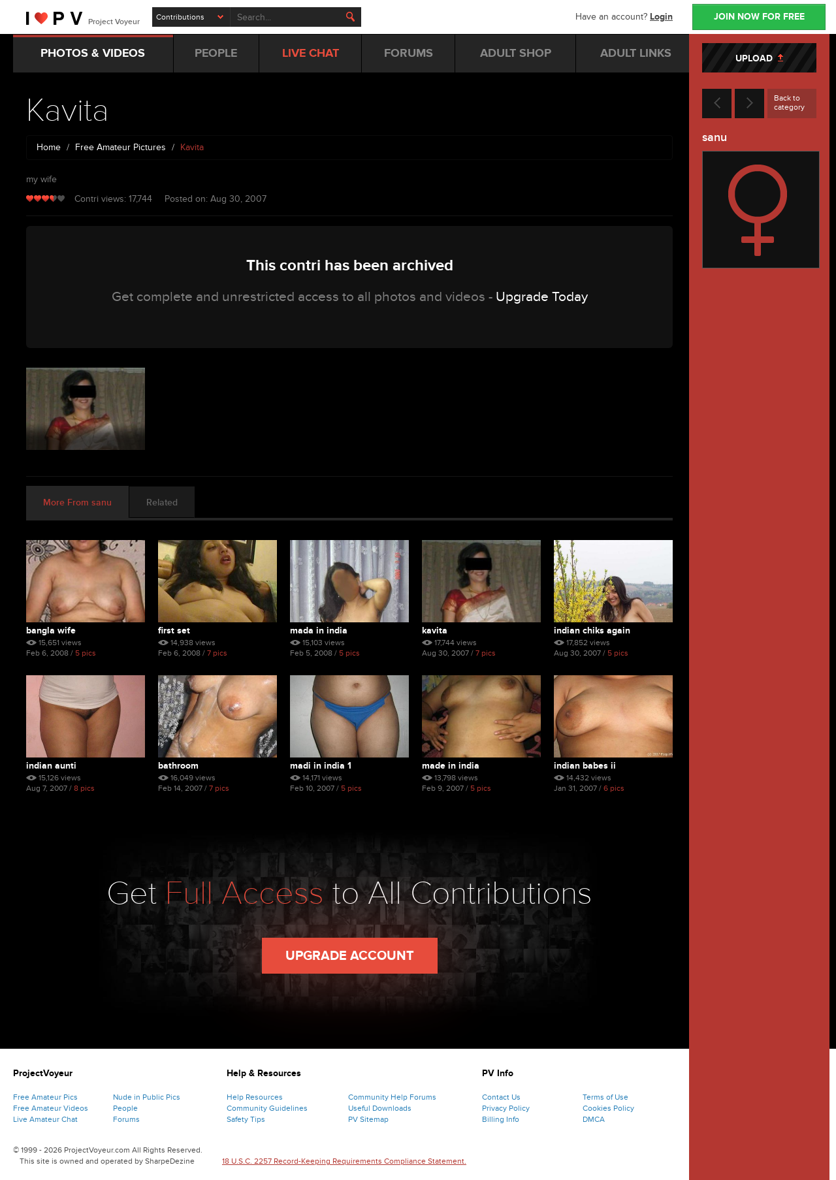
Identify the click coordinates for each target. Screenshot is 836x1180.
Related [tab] (162, 502)
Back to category (789, 102)
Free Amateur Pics (45, 1097)
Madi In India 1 (320, 766)
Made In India (450, 766)
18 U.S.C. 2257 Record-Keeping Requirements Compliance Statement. (344, 1161)
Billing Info (500, 1119)
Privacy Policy (506, 1108)
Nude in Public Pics (146, 1097)
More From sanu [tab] (77, 502)
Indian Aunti (51, 766)
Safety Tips (246, 1119)
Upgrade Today (542, 297)
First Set (174, 630)
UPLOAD (759, 58)
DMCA (594, 1119)
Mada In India (318, 630)
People (125, 1108)
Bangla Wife (51, 630)
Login (661, 16)
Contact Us (501, 1097)
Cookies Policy (608, 1108)
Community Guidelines (267, 1108)
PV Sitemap (368, 1119)
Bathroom (178, 766)
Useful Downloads (379, 1108)
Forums (126, 1119)
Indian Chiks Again (592, 630)
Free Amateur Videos (50, 1108)
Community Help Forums (392, 1097)
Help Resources (255, 1097)
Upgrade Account (349, 956)
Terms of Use (605, 1097)
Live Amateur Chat (45, 1119)
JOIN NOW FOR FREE (759, 16)
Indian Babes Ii (585, 766)
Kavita (434, 630)
